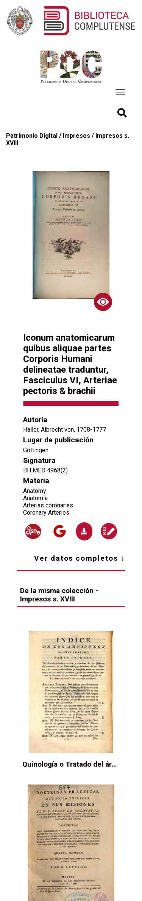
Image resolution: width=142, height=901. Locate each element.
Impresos (76, 135)
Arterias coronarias (48, 505)
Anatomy (34, 490)
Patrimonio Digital (32, 135)
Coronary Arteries (46, 512)
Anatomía (35, 498)
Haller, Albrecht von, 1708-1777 (64, 429)
